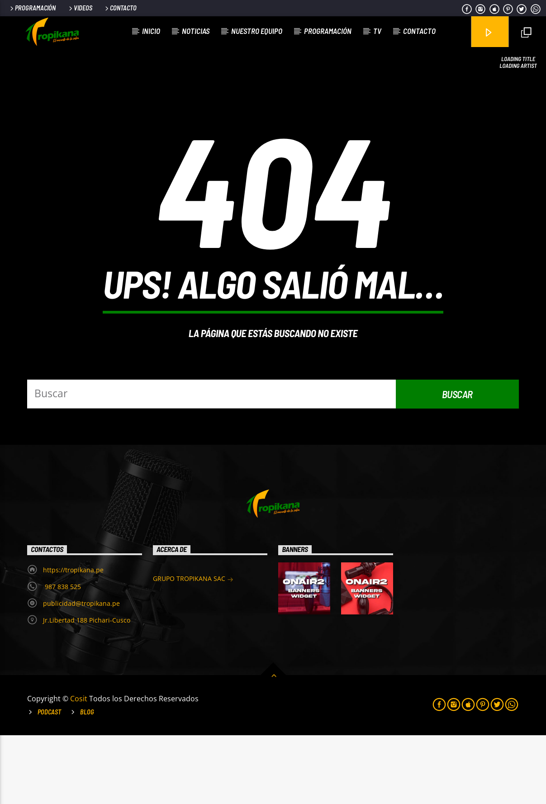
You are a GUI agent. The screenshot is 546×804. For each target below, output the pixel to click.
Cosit (79, 767)
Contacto (120, 8)
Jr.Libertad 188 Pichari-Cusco (86, 689)
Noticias (195, 30)
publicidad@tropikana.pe (81, 672)
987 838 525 (62, 655)
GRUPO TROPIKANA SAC (193, 648)
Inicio (151, 30)
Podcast (49, 781)
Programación (32, 8)
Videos (79, 8)
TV (377, 30)
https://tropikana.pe (73, 638)
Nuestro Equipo (256, 30)
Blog (87, 781)
